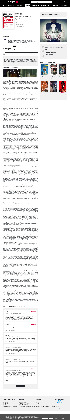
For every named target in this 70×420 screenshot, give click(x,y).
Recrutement (5, 410)
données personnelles (26, 412)
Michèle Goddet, (28, 52)
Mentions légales (6, 412)
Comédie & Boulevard (10, 5)
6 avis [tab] (22, 32)
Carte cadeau (63, 5)
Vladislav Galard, (21, 52)
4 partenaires (12, 417)
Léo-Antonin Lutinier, (9, 53)
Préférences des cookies (23, 413)
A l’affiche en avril (41, 7)
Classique (28, 5)
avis (19, 24)
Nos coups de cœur (17, 7)
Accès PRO (37, 412)
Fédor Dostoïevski (7, 48)
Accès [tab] (33, 32)
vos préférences (29, 417)
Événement (10, 46)
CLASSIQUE (5, 46)
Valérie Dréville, (15, 52)
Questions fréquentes (23, 410)
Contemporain (20, 5)
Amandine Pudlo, (23, 53)
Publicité (37, 410)
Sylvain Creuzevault (11, 49)
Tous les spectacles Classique (51, 7)
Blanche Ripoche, (29, 53)
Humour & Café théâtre (45, 5)
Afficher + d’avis (20, 385)
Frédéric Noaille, (16, 53)
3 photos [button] (32, 73)
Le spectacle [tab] (9, 32)
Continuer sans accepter (59, 418)
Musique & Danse (35, 5)
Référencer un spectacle (40, 409)
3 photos (19, 22)
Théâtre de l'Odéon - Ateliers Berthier (22, 16)
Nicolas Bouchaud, (8, 52)
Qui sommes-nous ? (6, 409)
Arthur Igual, (33, 52)
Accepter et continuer (47, 418)
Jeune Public (55, 5)
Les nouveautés (24, 7)
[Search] (40, 2)
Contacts (4, 413)
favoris (20, 26)
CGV (20, 412)
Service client (21, 409)
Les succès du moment (33, 7)
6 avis (21, 14)
